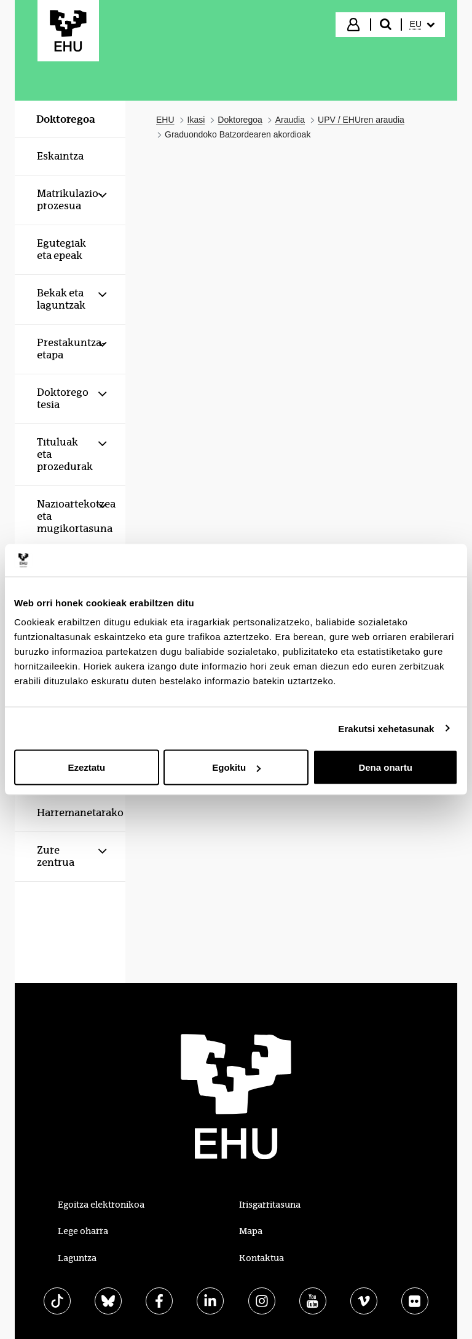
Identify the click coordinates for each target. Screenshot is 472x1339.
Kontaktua (261, 1258)
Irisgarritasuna (270, 1205)
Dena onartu (385, 767)
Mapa (250, 1231)
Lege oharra (83, 1231)
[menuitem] (422, 24)
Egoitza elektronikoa (101, 1205)
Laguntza (77, 1258)
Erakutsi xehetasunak (386, 728)
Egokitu (236, 767)
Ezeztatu (86, 767)
